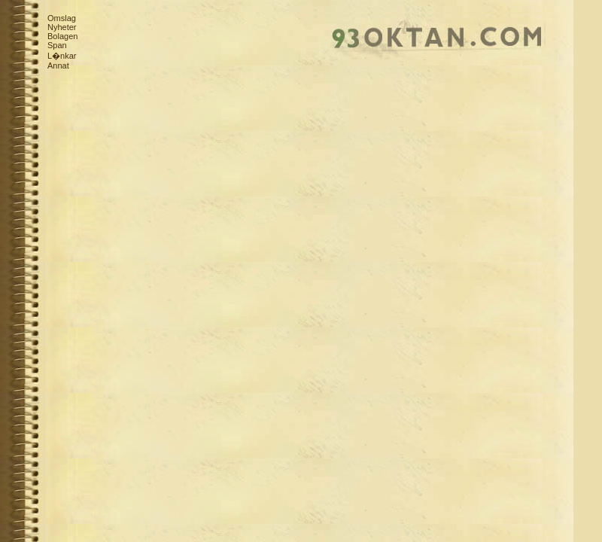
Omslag (61, 18)
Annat (58, 65)
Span (57, 45)
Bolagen (62, 36)
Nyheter (62, 27)
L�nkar (62, 55)
